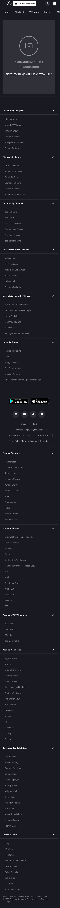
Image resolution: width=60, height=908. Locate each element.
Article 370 (9, 588)
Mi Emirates (10, 883)
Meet (7, 356)
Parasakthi (9, 594)
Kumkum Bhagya (12, 479)
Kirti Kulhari (10, 808)
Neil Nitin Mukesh (12, 802)
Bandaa (8, 600)
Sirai (7, 577)
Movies (47, 12)
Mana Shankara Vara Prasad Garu (20, 565)
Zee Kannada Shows (14, 229)
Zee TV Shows (11, 212)
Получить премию (25, 3)
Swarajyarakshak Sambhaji (17, 333)
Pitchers (8, 739)
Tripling (8, 733)
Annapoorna (10, 502)
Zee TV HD (9, 629)
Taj (6, 722)
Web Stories (10, 849)
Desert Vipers (11, 866)
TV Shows (34, 12)
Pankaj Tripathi (11, 785)
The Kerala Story (12, 583)
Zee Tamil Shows (12, 235)
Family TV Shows (12, 177)
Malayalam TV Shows (14, 142)
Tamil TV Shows (12, 130)
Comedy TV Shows (13, 183)
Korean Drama (11, 513)
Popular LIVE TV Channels (15, 615)
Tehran (8, 554)
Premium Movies (11, 528)
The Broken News (12, 698)
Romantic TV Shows (13, 171)
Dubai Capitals (11, 872)
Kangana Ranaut (12, 820)
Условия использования (19, 435)
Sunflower (9, 727)
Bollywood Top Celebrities (15, 748)
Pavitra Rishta (11, 275)
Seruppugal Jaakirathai (15, 687)
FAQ (35, 424)
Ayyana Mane (11, 658)
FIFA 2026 (19, 12)
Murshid (8, 664)
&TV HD (8, 635)
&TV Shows (10, 217)
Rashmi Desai (11, 826)
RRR (6, 606)
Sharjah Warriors (12, 889)
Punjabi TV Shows (12, 148)
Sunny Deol (10, 797)
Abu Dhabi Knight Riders (15, 860)
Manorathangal (12, 675)
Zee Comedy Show (13, 368)
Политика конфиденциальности (29, 429)
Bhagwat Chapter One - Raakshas (20, 537)
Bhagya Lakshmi (12, 362)
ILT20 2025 (10, 855)
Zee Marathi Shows (13, 223)
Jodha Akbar (10, 258)
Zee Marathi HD (12, 641)
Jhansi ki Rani (10, 473)
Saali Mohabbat (12, 542)
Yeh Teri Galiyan (12, 264)
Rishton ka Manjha (13, 351)
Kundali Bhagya (12, 484)
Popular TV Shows (11, 453)
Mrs (6, 571)
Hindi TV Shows (11, 119)
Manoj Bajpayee (12, 779)
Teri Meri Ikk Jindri (13, 287)
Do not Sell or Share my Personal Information (29, 441)
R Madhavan (10, 756)
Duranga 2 (9, 710)
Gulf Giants (10, 878)
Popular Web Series (12, 650)
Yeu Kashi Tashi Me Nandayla (18, 310)
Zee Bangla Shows (13, 240)
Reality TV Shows (12, 188)
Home (6, 12)
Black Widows (11, 704)
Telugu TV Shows (12, 136)
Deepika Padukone (13, 768)
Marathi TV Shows (13, 125)
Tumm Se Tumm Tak (14, 467)
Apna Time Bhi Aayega (15, 269)
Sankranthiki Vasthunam (15, 560)
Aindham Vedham (13, 693)
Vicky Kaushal (11, 791)
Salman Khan (10, 774)
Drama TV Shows (12, 165)
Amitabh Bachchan (13, 814)
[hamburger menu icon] (54, 3)
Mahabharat (10, 461)
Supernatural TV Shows (15, 194)
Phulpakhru (10, 327)
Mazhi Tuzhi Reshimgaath (16, 304)
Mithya (8, 716)
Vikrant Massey (11, 762)
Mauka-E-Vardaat (12, 374)
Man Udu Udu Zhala (14, 322)
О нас (23, 424)
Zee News (9, 623)
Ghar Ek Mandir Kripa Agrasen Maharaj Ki (23, 379)
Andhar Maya (11, 681)
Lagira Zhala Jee (12, 316)
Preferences (43, 435)
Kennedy (8, 548)
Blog (7, 843)
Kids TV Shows (11, 519)
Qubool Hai (10, 281)
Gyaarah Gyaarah (13, 670)
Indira (7, 508)
